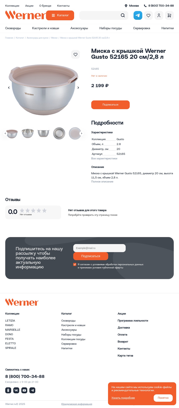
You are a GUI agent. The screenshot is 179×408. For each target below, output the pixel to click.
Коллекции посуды (73, 339)
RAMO (9, 325)
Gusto (120, 139)
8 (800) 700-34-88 (25, 377)
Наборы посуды (110, 28)
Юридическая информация (76, 404)
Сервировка (141, 28)
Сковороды (13, 28)
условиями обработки (105, 264)
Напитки (168, 28)
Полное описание (102, 181)
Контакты (63, 6)
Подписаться (90, 256)
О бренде (45, 6)
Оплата (122, 334)
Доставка (124, 327)
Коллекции (12, 6)
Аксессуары (79, 28)
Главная (9, 38)
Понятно (163, 398)
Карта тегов (125, 355)
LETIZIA (10, 320)
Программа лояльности (133, 320)
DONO (9, 334)
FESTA (9, 339)
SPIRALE (10, 348)
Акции (29, 6)
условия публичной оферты (107, 267)
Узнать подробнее (123, 398)
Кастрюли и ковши (45, 28)
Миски (54, 38)
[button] (78, 87)
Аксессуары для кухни (37, 38)
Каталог (63, 15)
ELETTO (10, 343)
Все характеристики (104, 158)
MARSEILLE (12, 330)
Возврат (123, 341)
